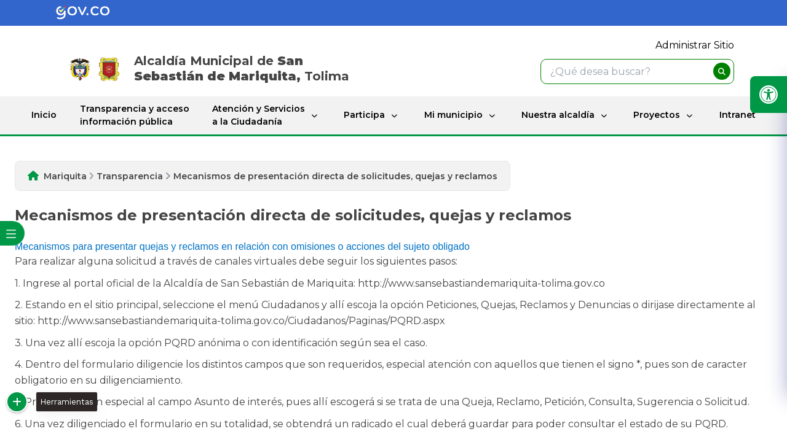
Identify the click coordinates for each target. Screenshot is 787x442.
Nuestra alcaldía (558, 114)
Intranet (737, 114)
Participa (364, 114)
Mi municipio (453, 114)
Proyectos (656, 114)
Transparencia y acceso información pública (134, 115)
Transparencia (130, 176)
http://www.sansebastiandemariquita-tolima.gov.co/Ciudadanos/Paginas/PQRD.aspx (241, 321)
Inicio (44, 114)
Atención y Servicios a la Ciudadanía (258, 115)
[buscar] (721, 71)
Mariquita (65, 176)
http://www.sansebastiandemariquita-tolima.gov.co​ (481, 283)
